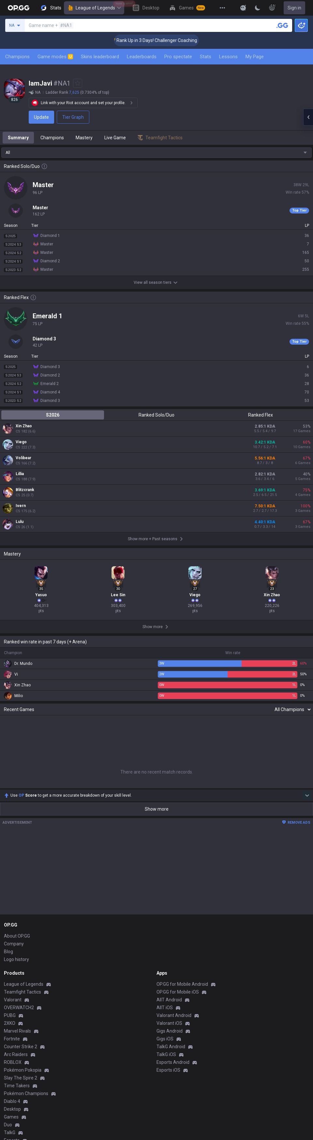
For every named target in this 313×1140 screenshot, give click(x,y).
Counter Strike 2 (20, 1046)
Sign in (294, 7)
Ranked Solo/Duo (156, 415)
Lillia (20, 474)
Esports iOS (168, 1070)
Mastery (84, 137)
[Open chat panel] (308, 117)
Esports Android (172, 1062)
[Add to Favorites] (77, 83)
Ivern (21, 505)
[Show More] (243, 7)
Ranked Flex (260, 415)
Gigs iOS (164, 1038)
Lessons (228, 57)
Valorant (13, 999)
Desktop (12, 1109)
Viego (21, 442)
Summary (18, 137)
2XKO (9, 1023)
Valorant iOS (169, 1023)
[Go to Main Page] (18, 8)
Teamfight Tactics (22, 992)
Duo (8, 1124)
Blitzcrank (25, 490)
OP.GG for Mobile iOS (177, 992)
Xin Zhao (24, 426)
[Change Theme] (257, 7)
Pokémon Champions (26, 1093)
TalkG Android (170, 1046)
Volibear (23, 458)
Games (11, 1116)
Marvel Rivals (17, 1031)
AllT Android (169, 999)
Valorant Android (173, 1015)
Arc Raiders (16, 1054)
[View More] (222, 7)
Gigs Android (169, 1031)
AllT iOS (164, 1007)
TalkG (9, 1132)
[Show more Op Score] (307, 795)
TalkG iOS (166, 1054)
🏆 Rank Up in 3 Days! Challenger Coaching (166, 40)
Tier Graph (73, 117)
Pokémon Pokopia (22, 1070)
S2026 (52, 415)
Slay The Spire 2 (20, 1077)
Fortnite (12, 1038)
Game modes (55, 57)
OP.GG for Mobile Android (182, 984)
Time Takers (17, 1085)
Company (14, 943)
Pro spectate (178, 57)
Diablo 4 (12, 1101)
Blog (8, 951)
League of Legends (94, 8)
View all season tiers (156, 282)
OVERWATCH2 (19, 1007)
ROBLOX (13, 1062)
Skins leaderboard (100, 57)
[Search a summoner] (282, 25)
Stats (205, 57)
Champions (17, 57)
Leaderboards (141, 57)
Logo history (16, 959)
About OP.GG (17, 936)
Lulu (19, 521)
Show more (157, 809)
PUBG (10, 1015)
